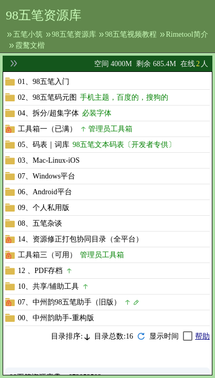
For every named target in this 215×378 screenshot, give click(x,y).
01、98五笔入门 (43, 82)
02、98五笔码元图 (47, 97)
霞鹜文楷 (30, 45)
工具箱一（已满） (47, 129)
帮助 (202, 336)
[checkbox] (171, 336)
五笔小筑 (28, 34)
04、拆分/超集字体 (48, 113)
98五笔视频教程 (131, 34)
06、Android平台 (45, 192)
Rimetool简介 (187, 34)
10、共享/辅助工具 (48, 286)
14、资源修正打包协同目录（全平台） (80, 239)
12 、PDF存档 (40, 271)
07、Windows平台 (46, 176)
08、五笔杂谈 (40, 223)
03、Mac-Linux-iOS (48, 160)
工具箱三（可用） (47, 255)
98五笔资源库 (74, 34)
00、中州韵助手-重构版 (56, 318)
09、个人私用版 (43, 208)
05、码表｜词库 (43, 145)
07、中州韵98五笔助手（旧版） (69, 302)
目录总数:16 (113, 336)
